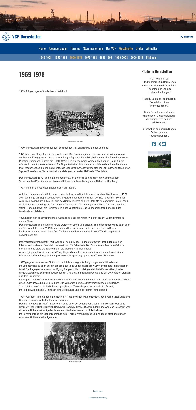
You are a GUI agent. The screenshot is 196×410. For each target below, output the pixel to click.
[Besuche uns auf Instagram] (159, 144)
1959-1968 (61, 57)
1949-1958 (46, 57)
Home (42, 48)
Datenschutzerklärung (98, 398)
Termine (75, 48)
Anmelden (186, 36)
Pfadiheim (151, 57)
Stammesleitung (93, 48)
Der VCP (111, 48)
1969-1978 (76, 57)
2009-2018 (137, 57)
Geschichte (126, 48)
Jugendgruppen (58, 48)
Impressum (98, 391)
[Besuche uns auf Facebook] (154, 144)
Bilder (139, 48)
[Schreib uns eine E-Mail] (164, 144)
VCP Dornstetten (26, 37)
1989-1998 (106, 57)
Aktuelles (151, 48)
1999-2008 (121, 57)
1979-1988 (91, 57)
